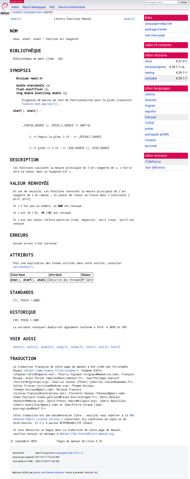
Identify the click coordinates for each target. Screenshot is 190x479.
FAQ (52, 7)
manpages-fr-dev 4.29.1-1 (68, 453)
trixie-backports (155, 67)
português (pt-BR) (157, 134)
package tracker (156, 29)
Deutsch (150, 100)
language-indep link (158, 23)
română (150, 140)
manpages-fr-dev (33, 12)
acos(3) (18, 346)
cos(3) (90, 346)
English (150, 106)
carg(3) (62, 346)
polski (149, 129)
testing (149, 72)
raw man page (155, 35)
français (150, 117)
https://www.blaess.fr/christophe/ (51, 370)
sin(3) (103, 346)
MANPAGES (17, 1)
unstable (17, 12)
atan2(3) (47, 346)
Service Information (71, 7)
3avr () (155, 167)
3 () (153, 161)
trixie (148, 61)
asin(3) (32, 346)
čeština (150, 94)
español (150, 111)
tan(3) (115, 346)
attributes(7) (23, 266)
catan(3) (76, 346)
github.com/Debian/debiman (48, 472)
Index (15, 7)
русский (151, 146)
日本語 (149, 123)
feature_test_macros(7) (39, 103)
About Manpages (34, 7)
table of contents (158, 45)
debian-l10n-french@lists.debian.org (87, 433)
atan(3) (15, 18)
